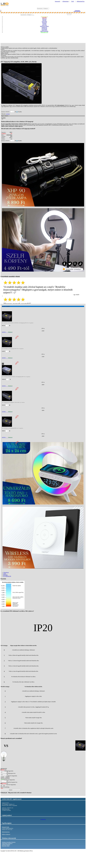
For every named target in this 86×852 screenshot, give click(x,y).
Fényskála (5, 575)
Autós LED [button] (44, 25)
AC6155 (7, 357)
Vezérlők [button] (44, 23)
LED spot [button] (44, 19)
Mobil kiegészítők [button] (44, 31)
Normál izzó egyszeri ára (11, 782)
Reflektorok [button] (44, 27)
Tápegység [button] (44, 22)
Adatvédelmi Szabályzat (7, 843)
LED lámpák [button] (44, 28)
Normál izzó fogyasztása (9, 779)
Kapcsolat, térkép (5, 845)
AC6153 (7, 385)
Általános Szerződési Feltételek (8, 842)
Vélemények (6, 572)
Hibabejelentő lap (80, 1)
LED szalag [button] (44, 21)
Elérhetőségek (66, 1)
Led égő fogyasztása (8, 770)
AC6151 (7, 437)
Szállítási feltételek (6, 844)
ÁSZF (72, 1)
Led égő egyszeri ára (10, 773)
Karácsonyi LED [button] (44, 32)
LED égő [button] (44, 20)
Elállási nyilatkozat (6, 834)
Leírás (4, 573)
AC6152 (7, 332)
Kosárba (19, 111)
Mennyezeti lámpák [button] (44, 26)
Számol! (10, 789)
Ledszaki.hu (43, 819)
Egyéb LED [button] (44, 30)
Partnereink (57, 1)
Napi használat (4, 768)
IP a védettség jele (7, 576)
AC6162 (8, 114)
